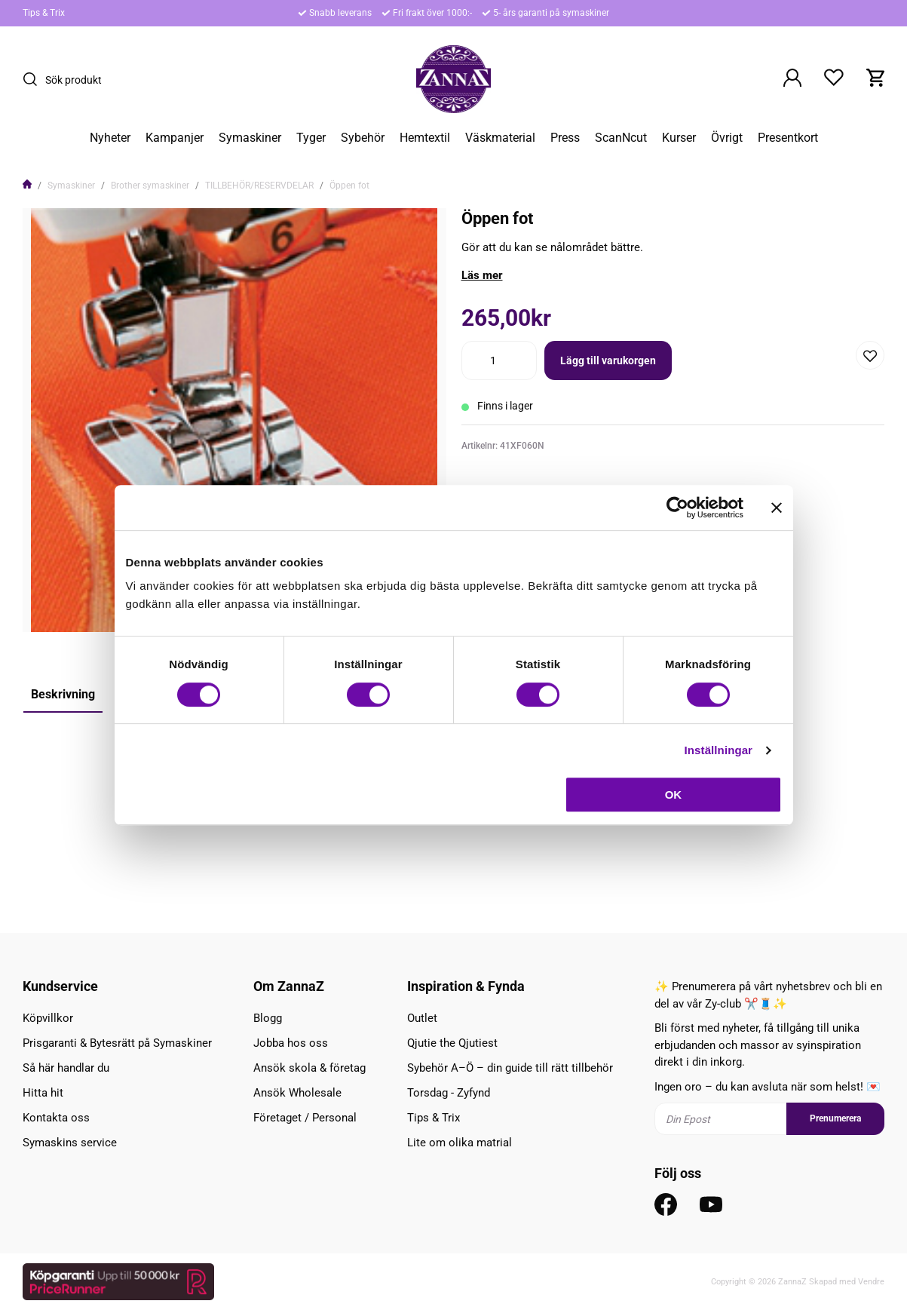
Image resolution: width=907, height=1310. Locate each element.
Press (565, 138)
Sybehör (363, 138)
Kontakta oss (56, 1117)
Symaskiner (250, 138)
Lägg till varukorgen (608, 360)
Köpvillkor (48, 1018)
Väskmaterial (500, 138)
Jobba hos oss (290, 1043)
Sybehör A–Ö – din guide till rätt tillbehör (510, 1068)
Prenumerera (835, 1118)
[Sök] (34, 79)
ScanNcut (621, 138)
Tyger (311, 138)
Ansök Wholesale (297, 1093)
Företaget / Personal (305, 1117)
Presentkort (788, 138)
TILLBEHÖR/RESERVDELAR (259, 185)
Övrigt (727, 138)
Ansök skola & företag (309, 1068)
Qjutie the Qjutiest (452, 1043)
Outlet (422, 1018)
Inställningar (718, 750)
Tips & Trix (44, 13)
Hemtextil (425, 138)
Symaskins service (70, 1142)
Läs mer (482, 275)
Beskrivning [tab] (63, 694)
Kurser (679, 138)
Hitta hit (43, 1093)
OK (673, 794)
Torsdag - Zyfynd (448, 1093)
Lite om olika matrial (459, 1142)
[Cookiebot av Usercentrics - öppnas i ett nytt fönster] (677, 507)
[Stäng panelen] (776, 507)
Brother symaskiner (150, 185)
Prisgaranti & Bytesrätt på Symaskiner (117, 1043)
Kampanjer (175, 138)
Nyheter (110, 138)
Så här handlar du (66, 1068)
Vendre (871, 1282)
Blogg (267, 1018)
